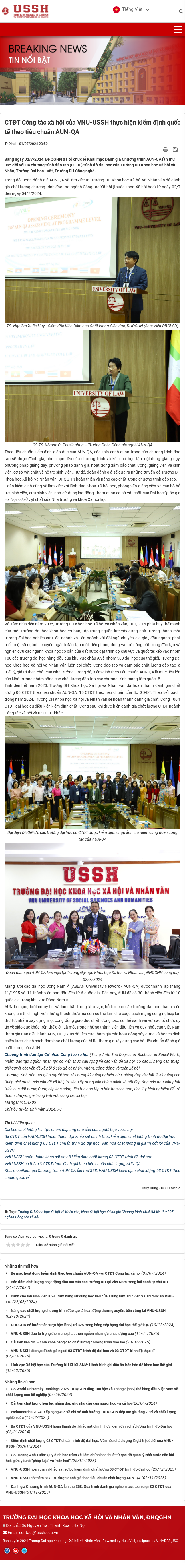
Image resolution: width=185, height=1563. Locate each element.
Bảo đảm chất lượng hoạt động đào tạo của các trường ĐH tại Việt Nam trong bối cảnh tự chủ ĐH (89, 1285)
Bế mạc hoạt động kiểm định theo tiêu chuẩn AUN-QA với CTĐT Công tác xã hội (75, 1277)
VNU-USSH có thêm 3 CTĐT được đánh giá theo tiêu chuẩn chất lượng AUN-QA (73, 1167)
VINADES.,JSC (167, 1544)
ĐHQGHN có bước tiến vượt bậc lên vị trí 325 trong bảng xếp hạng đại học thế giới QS (80, 1328)
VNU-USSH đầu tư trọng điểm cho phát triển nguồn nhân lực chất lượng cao (72, 1337)
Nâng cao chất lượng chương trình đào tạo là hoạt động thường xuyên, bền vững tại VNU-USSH (88, 1314)
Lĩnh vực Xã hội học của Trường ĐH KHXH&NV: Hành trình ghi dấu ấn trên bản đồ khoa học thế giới (91, 1368)
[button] (126, 11)
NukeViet (128, 1544)
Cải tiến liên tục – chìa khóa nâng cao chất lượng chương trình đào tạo (68, 1345)
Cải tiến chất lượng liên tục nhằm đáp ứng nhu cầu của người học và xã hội (69, 1133)
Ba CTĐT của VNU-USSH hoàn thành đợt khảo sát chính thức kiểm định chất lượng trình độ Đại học (90, 1140)
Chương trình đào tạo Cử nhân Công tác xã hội (47, 1058)
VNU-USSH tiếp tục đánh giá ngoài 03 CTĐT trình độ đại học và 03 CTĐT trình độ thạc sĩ (83, 1354)
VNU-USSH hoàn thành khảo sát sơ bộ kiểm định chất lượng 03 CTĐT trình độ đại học (78, 1160)
